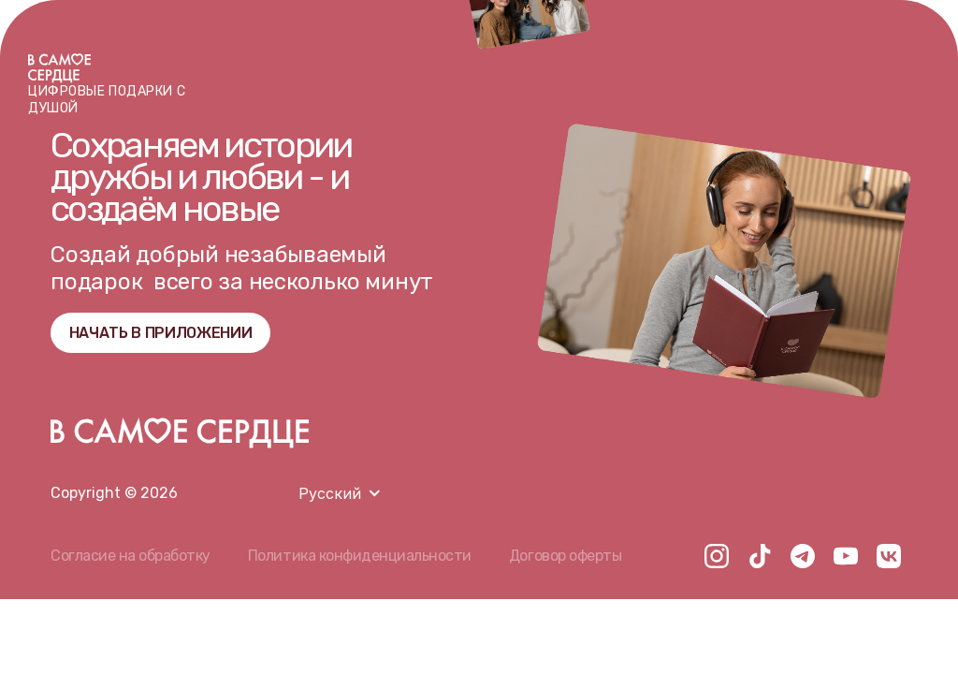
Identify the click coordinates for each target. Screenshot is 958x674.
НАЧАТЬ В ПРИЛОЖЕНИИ (161, 333)
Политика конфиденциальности (360, 555)
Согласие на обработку (130, 555)
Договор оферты (565, 555)
